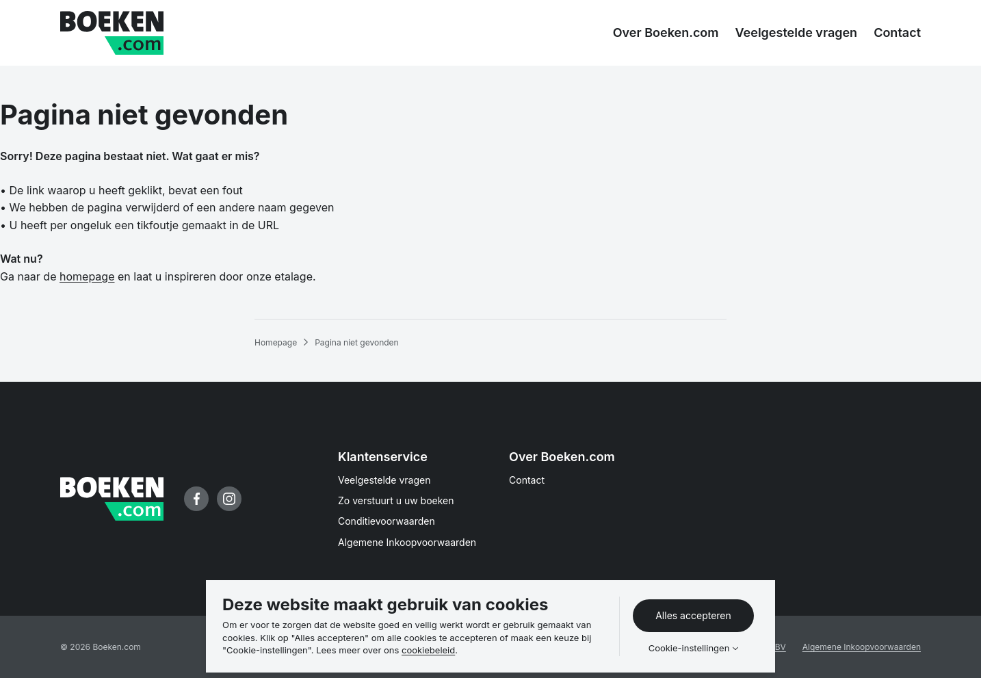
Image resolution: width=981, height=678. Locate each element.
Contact (527, 480)
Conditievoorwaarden (386, 521)
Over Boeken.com (562, 456)
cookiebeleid (428, 649)
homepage (87, 276)
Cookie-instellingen (689, 648)
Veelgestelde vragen (384, 480)
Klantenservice (383, 456)
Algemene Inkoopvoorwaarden (407, 542)
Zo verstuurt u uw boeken (396, 500)
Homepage (275, 342)
